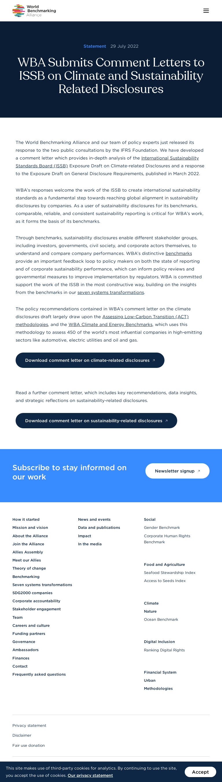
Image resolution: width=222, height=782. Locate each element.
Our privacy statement (90, 775)
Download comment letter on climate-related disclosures (90, 360)
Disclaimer (21, 735)
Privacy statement (29, 725)
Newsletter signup (177, 471)
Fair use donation (28, 745)
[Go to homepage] (34, 10)
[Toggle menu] (206, 10)
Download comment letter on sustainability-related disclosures (96, 420)
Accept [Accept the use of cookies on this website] (200, 772)
